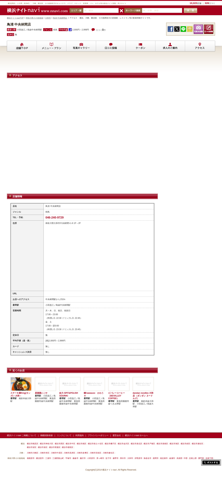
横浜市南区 (81, 444)
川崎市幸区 (44, 453)
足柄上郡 (193, 458)
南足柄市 (164, 458)
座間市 (156, 458)
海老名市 (147, 458)
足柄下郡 (209, 458)
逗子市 (108, 458)
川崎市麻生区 (108, 453)
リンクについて (64, 435)
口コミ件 (101, 30)
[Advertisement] (82, 63)
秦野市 (115, 458)
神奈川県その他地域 (34, 18)
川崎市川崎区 (32, 453)
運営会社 (117, 435)
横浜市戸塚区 (149, 444)
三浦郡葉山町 (58, 458)
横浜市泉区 (43, 447)
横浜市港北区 (136, 444)
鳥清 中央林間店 (60, 18)
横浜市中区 (70, 444)
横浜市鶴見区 (32, 444)
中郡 (185, 458)
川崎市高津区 (69, 453)
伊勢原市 (138, 458)
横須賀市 (40, 458)
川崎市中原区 (56, 453)
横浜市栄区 (31, 447)
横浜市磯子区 (110, 444)
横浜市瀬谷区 (197, 444)
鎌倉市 (75, 458)
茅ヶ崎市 (100, 458)
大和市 (48, 18)
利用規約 (79, 435)
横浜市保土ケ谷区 (95, 444)
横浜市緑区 (185, 444)
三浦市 (48, 458)
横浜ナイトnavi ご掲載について (21, 435)
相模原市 (31, 458)
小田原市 (91, 458)
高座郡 (179, 458)
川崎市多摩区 (82, 453)
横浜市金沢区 (123, 444)
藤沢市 (83, 458)
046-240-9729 (54, 217)
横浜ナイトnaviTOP (15, 18)
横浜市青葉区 (55, 447)
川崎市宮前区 (95, 453)
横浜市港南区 (162, 444)
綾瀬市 (172, 458)
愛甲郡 (201, 458)
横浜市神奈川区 (46, 444)
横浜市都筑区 (67, 447)
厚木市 (123, 458)
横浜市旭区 (174, 444)
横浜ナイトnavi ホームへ (136, 435)
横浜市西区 (59, 444)
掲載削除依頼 (46, 435)
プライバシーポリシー (98, 435)
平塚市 (68, 458)
